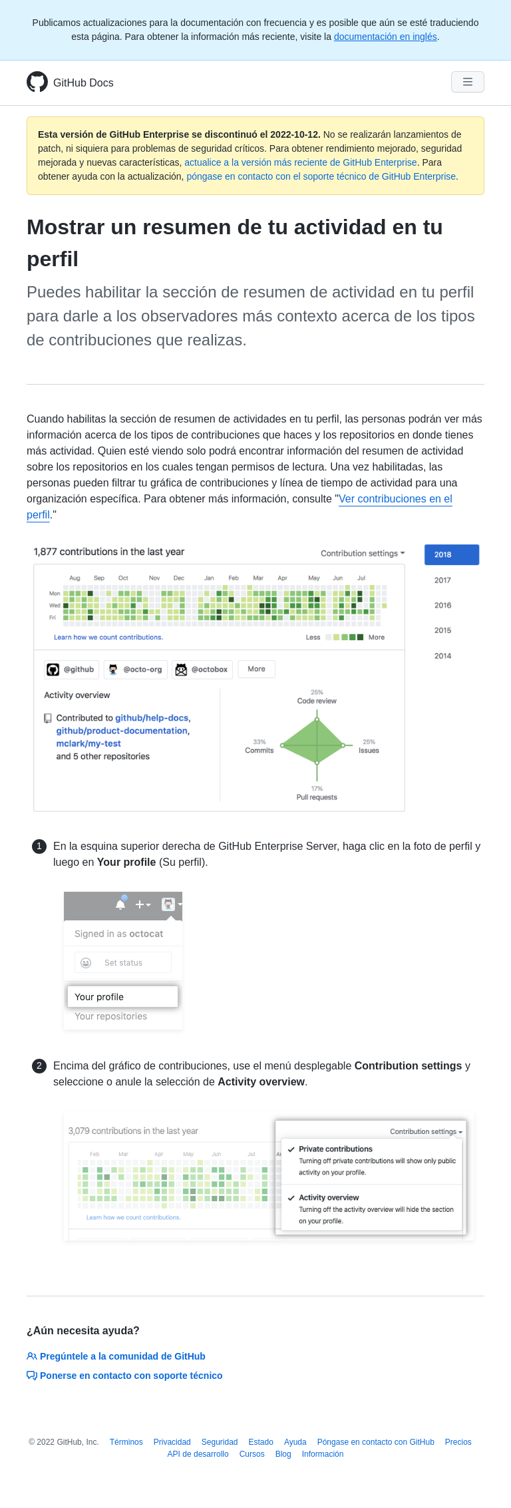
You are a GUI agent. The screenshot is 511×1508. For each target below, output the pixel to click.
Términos (126, 1442)
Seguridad (220, 1442)
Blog (283, 1454)
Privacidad (172, 1442)
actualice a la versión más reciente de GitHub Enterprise (300, 162)
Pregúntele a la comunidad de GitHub (116, 1356)
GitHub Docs (83, 83)
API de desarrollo (198, 1454)
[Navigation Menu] (467, 82)
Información (323, 1454)
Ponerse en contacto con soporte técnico (125, 1375)
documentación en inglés (385, 36)
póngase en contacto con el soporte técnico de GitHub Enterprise (321, 176)
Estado (261, 1442)
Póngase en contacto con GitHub (375, 1442)
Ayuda (295, 1442)
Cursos (252, 1454)
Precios (458, 1442)
